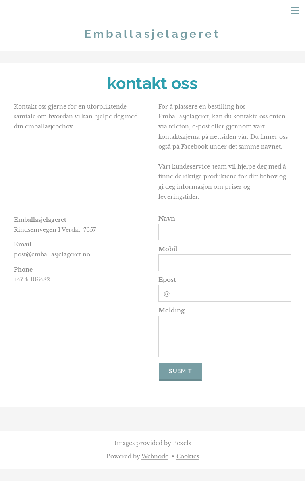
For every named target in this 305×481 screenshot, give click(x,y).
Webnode (154, 456)
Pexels (182, 443)
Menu (295, 10)
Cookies (187, 456)
